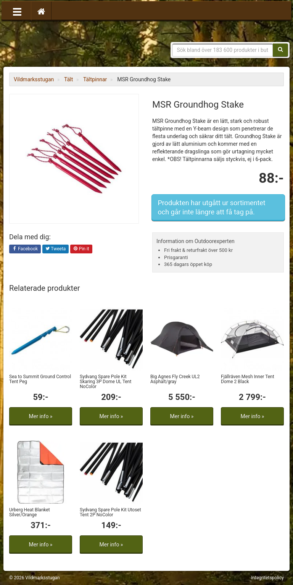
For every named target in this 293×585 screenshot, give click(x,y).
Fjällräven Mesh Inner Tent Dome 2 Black (247, 379)
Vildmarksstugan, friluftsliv (80, 45)
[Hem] (41, 11)
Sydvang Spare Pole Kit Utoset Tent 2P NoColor (110, 512)
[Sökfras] (223, 50)
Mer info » (41, 416)
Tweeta (55, 249)
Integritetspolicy (267, 577)
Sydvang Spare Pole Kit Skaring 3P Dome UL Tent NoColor (105, 381)
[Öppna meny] (17, 11)
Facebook (25, 249)
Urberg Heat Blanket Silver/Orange (29, 512)
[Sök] (280, 50)
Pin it (81, 249)
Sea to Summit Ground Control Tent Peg (40, 379)
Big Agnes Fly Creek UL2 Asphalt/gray (175, 379)
